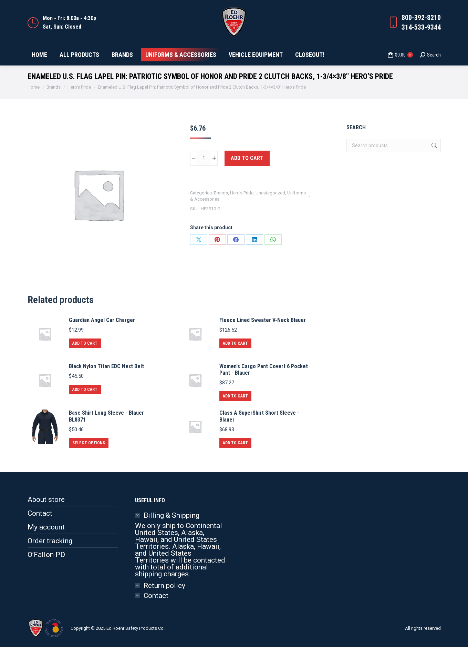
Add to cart (247, 178)
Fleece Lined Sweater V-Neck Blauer (262, 340)
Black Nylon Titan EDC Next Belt (106, 386)
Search (433, 165)
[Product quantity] (204, 178)
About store (46, 519)
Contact (40, 533)
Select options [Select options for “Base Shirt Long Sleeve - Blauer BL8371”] (88, 463)
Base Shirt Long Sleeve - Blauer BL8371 (106, 436)
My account (46, 547)
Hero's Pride (241, 212)
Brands (221, 212)
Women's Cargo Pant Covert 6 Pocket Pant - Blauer (263, 389)
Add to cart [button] (84, 363)
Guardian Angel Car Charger (102, 340)
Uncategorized (270, 212)
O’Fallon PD (46, 574)
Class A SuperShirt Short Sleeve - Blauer (259, 436)
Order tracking (50, 560)
